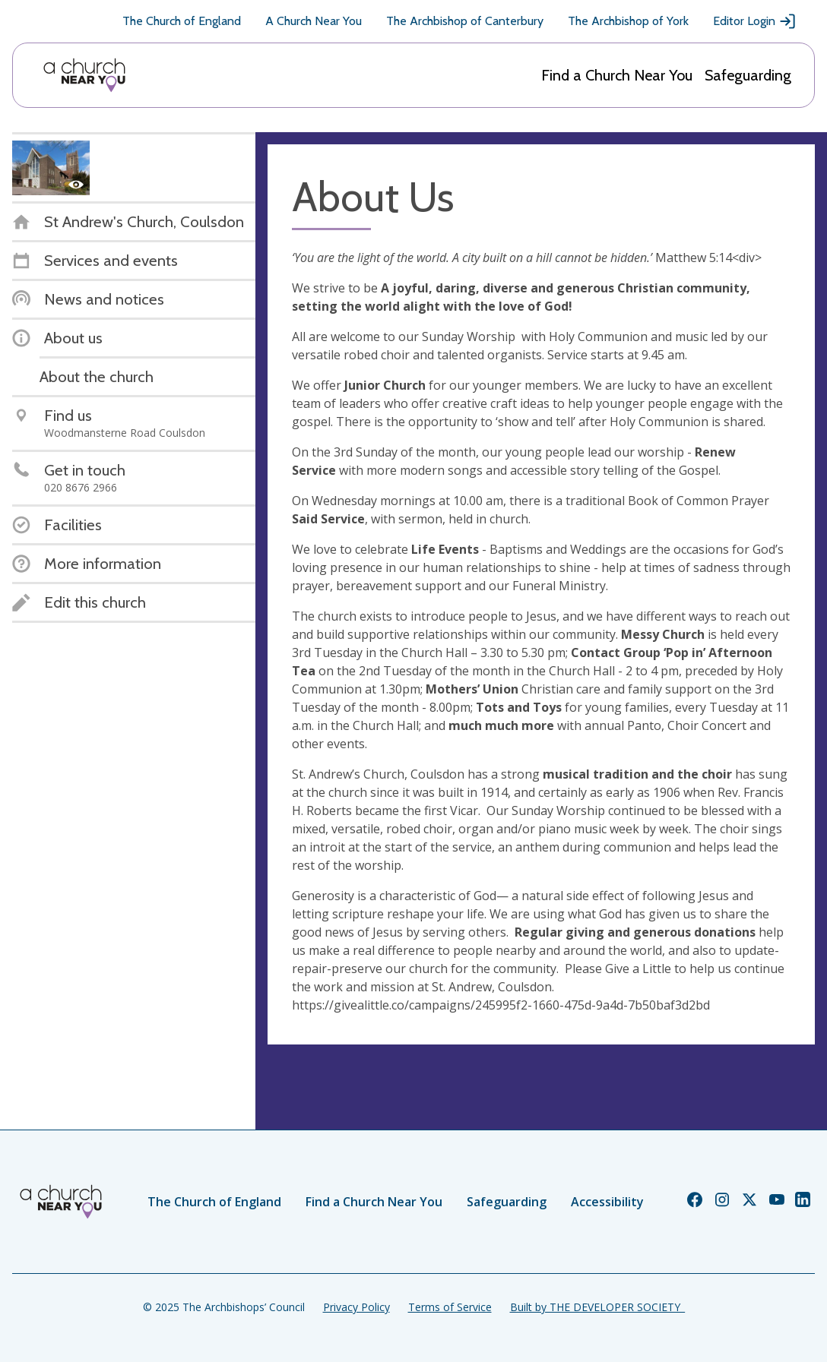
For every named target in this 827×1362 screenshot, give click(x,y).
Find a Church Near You (616, 75)
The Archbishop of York (628, 21)
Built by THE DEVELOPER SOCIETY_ (597, 1307)
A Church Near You (313, 21)
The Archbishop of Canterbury (464, 21)
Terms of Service (450, 1307)
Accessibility (607, 1201)
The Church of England (181, 21)
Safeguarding (748, 75)
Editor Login (755, 21)
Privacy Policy (356, 1307)
